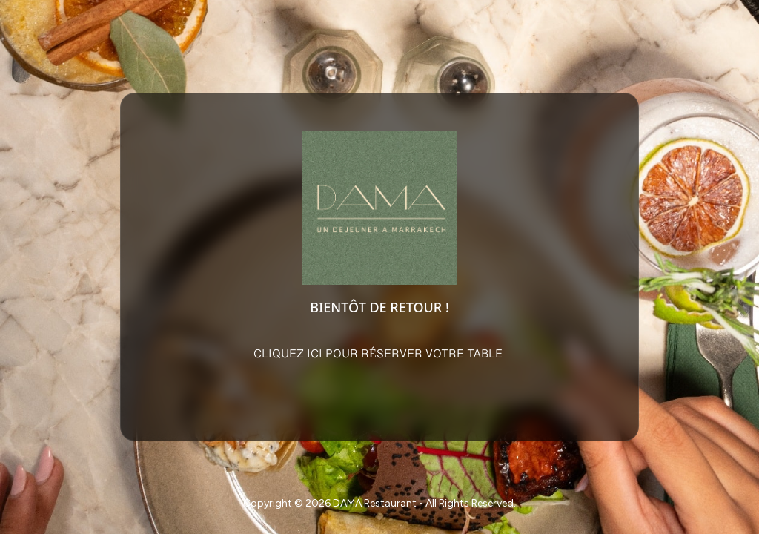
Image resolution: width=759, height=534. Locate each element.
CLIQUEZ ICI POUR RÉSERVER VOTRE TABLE (379, 354)
